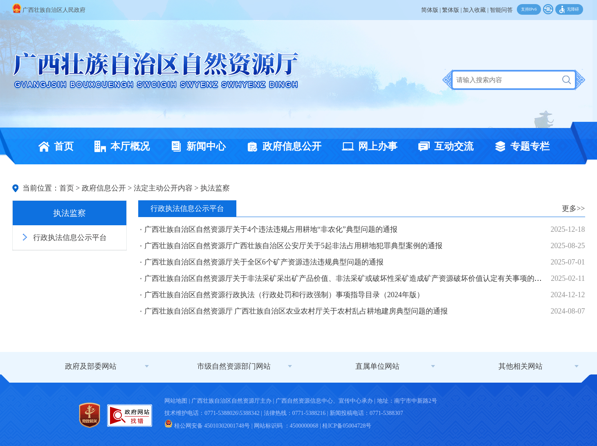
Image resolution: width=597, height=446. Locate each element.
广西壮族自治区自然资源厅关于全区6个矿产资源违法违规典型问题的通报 (264, 262)
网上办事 (367, 146)
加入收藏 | (475, 10)
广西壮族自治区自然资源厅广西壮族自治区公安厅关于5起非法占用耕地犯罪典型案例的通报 (293, 246)
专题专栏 (520, 146)
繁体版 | (452, 10)
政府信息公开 (281, 146)
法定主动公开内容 (163, 188)
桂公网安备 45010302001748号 (207, 426)
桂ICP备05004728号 (346, 426)
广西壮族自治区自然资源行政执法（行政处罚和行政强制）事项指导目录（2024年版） (284, 295)
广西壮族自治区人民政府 (49, 10)
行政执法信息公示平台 (70, 237)
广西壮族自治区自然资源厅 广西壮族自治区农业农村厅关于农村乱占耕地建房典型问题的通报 (296, 311)
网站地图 (175, 401)
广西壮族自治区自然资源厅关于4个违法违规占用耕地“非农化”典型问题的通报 (270, 229)
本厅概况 (120, 146)
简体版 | (431, 10)
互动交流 (444, 146)
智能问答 (501, 10)
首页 (54, 146)
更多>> (573, 208)
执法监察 (215, 188)
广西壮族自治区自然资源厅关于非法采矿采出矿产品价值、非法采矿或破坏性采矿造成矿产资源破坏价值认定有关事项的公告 (346, 278)
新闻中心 (196, 146)
